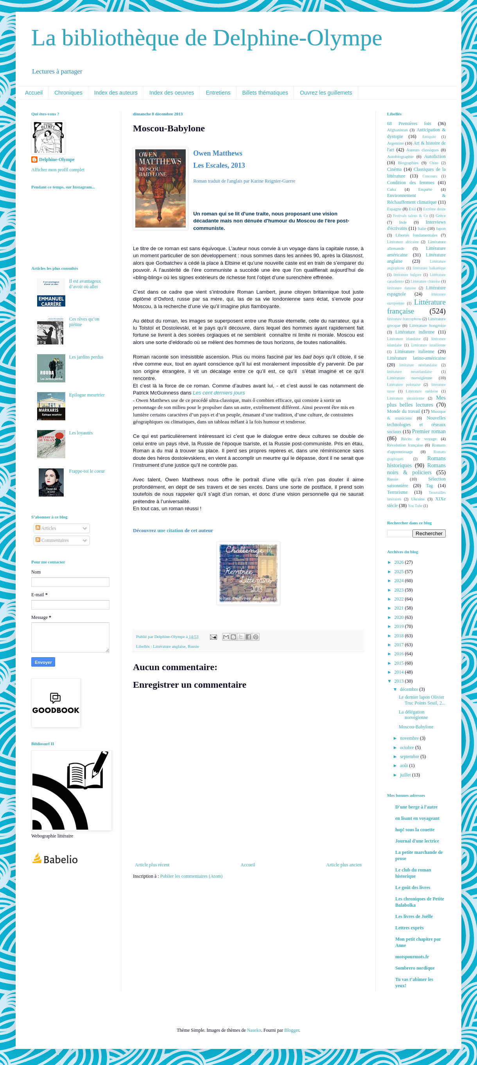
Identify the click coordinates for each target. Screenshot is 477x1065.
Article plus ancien (344, 865)
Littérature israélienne (428, 345)
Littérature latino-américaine (416, 358)
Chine (433, 163)
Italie (422, 228)
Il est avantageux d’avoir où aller (85, 283)
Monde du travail (403, 411)
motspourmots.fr (412, 956)
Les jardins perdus (86, 357)
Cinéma (394, 169)
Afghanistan (397, 129)
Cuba (391, 189)
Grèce (441, 215)
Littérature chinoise (425, 281)
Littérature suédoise (422, 391)
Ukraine (418, 499)
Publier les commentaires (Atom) (191, 876)
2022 (400, 599)
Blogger (291, 1030)
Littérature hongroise (427, 325)
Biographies (408, 162)
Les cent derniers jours (219, 393)
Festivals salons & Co (410, 215)
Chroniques (68, 93)
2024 (400, 580)
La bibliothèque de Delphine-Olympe (206, 37)
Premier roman (429, 431)
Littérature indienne (415, 332)
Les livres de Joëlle (414, 916)
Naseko (254, 1030)
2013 (400, 681)
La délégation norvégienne (413, 714)
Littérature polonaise (403, 384)
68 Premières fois (409, 123)
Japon (441, 228)
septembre (410, 756)
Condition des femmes (410, 182)
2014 (400, 672)
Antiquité (429, 136)
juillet (406, 775)
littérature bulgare (407, 275)
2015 (400, 663)
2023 (400, 590)
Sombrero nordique (415, 968)
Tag (429, 485)
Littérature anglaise (169, 646)
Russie (193, 646)
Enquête (425, 189)
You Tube (415, 506)
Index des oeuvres (171, 93)
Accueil (34, 93)
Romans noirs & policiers (416, 468)
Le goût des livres (412, 887)
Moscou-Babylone (416, 727)
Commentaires (52, 540)
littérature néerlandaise (418, 365)
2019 (400, 626)
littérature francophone (404, 319)
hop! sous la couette (414, 829)
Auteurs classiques (422, 149)
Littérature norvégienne (409, 377)
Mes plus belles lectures (416, 401)
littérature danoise (401, 288)
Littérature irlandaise (404, 339)
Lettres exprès (409, 928)
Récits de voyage (418, 438)
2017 (400, 644)
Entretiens (218, 93)
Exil (412, 208)
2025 (400, 571)
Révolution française (405, 445)
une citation (170, 530)
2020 (400, 617)
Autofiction (435, 156)
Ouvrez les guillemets (326, 93)
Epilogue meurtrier (87, 395)
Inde (403, 222)
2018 (400, 635)
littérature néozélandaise (409, 371)
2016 (400, 653)
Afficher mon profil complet (57, 169)
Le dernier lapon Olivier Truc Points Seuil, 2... (422, 699)
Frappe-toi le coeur (87, 471)
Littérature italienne (414, 351)
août (404, 765)
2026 (400, 562)
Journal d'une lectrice (417, 841)
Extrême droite (434, 209)
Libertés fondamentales (416, 235)
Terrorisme (397, 492)
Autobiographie (400, 156)
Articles (46, 528)
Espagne (394, 208)
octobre (407, 747)
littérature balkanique (429, 268)
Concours (430, 176)
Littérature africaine (402, 242)
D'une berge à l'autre (416, 807)
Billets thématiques (265, 93)
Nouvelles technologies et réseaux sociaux (416, 424)
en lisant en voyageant (417, 818)
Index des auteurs (116, 93)
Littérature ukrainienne (405, 398)
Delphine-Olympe (57, 159)
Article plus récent (152, 865)
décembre (410, 689)
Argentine (395, 143)
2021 (400, 608)
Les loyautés (81, 433)
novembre (410, 738)
